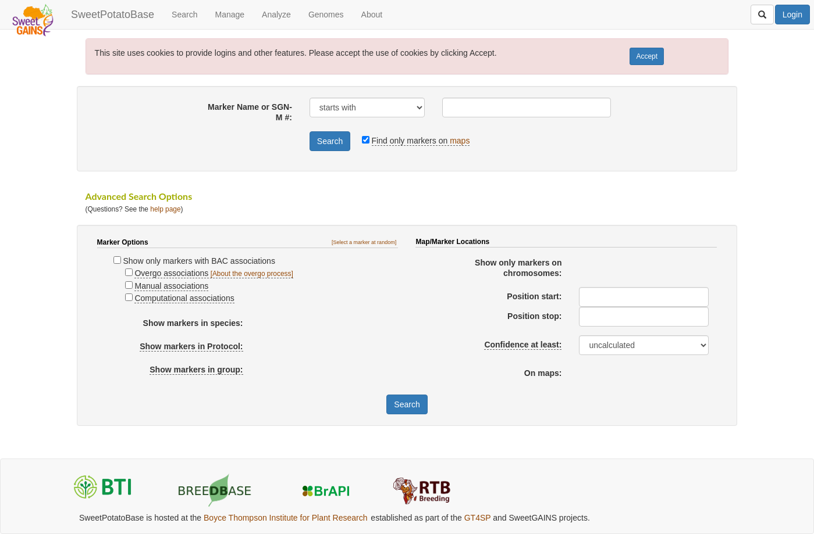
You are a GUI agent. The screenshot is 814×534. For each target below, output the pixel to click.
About (372, 14)
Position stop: (534, 316)
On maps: (543, 373)
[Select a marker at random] (364, 242)
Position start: (534, 296)
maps (460, 140)
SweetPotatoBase (112, 14)
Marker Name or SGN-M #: (250, 112)
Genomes (326, 14)
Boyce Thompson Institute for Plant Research (285, 517)
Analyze (276, 14)
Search (184, 14)
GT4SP (477, 517)
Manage (229, 14)
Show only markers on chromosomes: (518, 268)
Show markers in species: (193, 323)
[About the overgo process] (252, 274)
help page (165, 209)
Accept (646, 56)
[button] (365, 242)
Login (792, 14)
